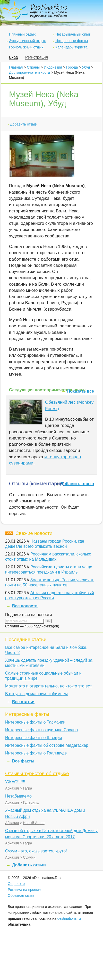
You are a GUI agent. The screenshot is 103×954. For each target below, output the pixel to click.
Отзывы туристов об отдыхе (37, 773)
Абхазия (12, 788)
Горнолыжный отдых (26, 47)
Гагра (27, 788)
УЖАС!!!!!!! (15, 782)
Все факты (23, 761)
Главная (16, 67)
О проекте (16, 884)
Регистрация (36, 57)
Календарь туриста (71, 47)
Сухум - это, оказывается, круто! (36, 851)
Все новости (25, 606)
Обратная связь (21, 895)
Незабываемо (18, 796)
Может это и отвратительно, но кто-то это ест (48, 686)
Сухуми (29, 857)
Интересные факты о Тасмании (35, 722)
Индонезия (53, 67)
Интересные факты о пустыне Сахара (41, 730)
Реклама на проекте (24, 889)
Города (72, 67)
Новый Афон (34, 823)
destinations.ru (69, 918)
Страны (33, 67)
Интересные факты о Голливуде (36, 753)
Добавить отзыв (23, 124)
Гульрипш (31, 802)
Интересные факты (71, 41)
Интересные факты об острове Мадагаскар (46, 745)
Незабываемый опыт (72, 34)
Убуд (86, 67)
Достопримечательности (29, 72)
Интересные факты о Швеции (33, 737)
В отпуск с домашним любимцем (36, 694)
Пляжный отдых (22, 34)
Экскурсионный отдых (27, 41)
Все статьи (23, 702)
